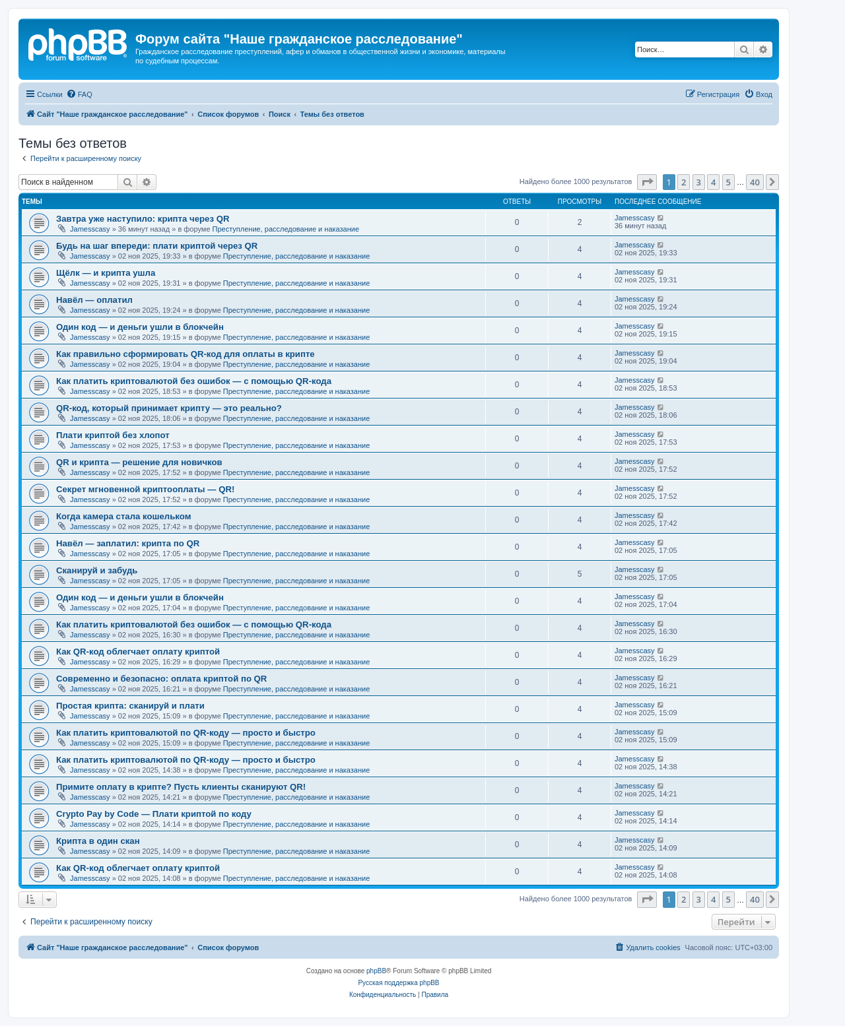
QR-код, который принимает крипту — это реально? (169, 408)
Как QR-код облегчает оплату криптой (138, 652)
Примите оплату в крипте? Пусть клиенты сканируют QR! (181, 787)
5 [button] (728, 182)
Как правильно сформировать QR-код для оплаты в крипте (185, 354)
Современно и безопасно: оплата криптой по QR (161, 679)
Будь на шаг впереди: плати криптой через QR (156, 246)
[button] (647, 182)
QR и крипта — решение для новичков (139, 462)
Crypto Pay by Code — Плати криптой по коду (154, 814)
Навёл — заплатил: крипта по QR (127, 543)
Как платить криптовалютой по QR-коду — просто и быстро (186, 733)
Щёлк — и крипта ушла (105, 273)
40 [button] (755, 182)
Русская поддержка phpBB (398, 982)
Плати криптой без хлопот (113, 435)
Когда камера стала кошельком (123, 516)
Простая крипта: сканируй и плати (130, 706)
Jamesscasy (90, 229)
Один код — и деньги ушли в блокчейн (140, 327)
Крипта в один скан (98, 841)
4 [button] (713, 182)
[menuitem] (79, 94)
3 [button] (698, 182)
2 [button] (683, 182)
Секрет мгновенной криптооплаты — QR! (145, 489)
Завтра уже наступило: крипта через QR (142, 219)
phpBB (376, 971)
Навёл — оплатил (94, 300)
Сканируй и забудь (96, 570)
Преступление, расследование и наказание (286, 229)
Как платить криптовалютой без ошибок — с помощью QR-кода (193, 381)
